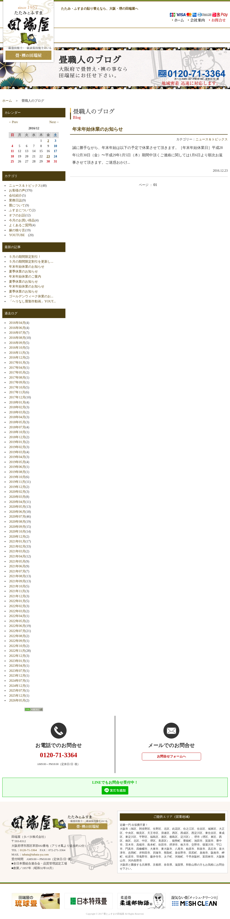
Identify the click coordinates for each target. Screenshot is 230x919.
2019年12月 (17, 487)
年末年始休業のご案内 (25, 276)
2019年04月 (17, 457)
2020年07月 (17, 516)
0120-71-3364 (28, 850)
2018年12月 (17, 437)
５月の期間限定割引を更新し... (31, 261)
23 (48, 156)
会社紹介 (15, 195)
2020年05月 (17, 506)
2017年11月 (17, 392)
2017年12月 (17, 397)
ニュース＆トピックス (212, 139)
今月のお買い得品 (22, 220)
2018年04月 (17, 417)
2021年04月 (17, 556)
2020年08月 (17, 521)
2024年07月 (17, 680)
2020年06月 (17, 511)
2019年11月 (17, 482)
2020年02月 (17, 491)
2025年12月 (17, 695)
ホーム (7, 100)
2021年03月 (17, 551)
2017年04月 (17, 367)
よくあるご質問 (20, 225)
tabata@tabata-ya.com (35, 854)
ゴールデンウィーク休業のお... (31, 296)
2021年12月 (17, 596)
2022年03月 (17, 611)
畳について (17, 205)
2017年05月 (17, 372)
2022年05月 (17, 621)
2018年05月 (17, 422)
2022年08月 (17, 636)
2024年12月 (17, 685)
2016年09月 (17, 343)
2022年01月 (17, 601)
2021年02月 (17, 546)
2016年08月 (17, 337)
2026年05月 (17, 700)
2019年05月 (17, 462)
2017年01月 (17, 362)
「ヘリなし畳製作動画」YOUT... (32, 301)
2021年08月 (17, 576)
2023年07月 (17, 671)
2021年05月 (17, 561)
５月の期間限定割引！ (25, 256)
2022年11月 (17, 650)
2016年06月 (17, 328)
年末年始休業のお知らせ (97, 129)
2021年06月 (17, 566)
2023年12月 (17, 675)
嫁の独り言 (17, 230)
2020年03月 (17, 497)
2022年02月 (17, 606)
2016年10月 (17, 347)
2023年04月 (17, 665)
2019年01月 (17, 442)
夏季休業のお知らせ (23, 271)
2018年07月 (17, 427)
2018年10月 (17, 432)
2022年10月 (17, 646)
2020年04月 (17, 502)
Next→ (54, 122)
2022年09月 (17, 641)
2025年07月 (17, 690)
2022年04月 (17, 616)
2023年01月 (17, 661)
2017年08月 (17, 377)
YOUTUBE (18, 235)
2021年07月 (17, 571)
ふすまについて (20, 210)
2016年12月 (17, 357)
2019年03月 (17, 452)
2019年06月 (17, 467)
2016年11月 (17, 352)
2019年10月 (17, 477)
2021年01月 (17, 541)
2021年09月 (17, 581)
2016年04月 (17, 323)
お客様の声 (17, 190)
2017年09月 (17, 382)
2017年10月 (17, 387)
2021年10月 (17, 586)
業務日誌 (15, 200)
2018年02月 (17, 407)
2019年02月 (17, 447)
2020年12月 (17, 536)
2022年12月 (17, 656)
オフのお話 (17, 215)
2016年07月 (17, 332)
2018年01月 (17, 402)
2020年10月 (17, 531)
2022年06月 (17, 626)
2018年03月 (17, 412)
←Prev (13, 122)
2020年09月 (17, 526)
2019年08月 (17, 472)
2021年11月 (17, 591)
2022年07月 (17, 631)
